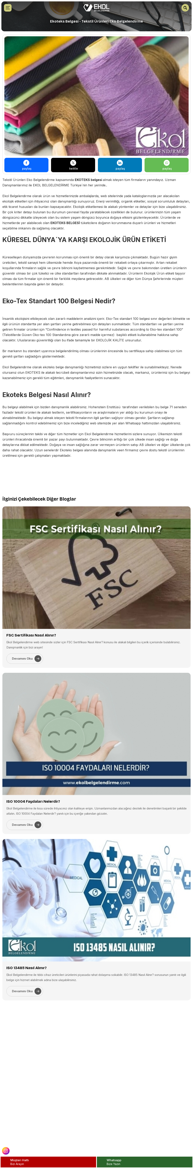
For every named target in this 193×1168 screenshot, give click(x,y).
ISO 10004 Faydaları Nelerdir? (33, 801)
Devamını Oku (26, 658)
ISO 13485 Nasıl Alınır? (26, 967)
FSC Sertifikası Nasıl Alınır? (31, 635)
